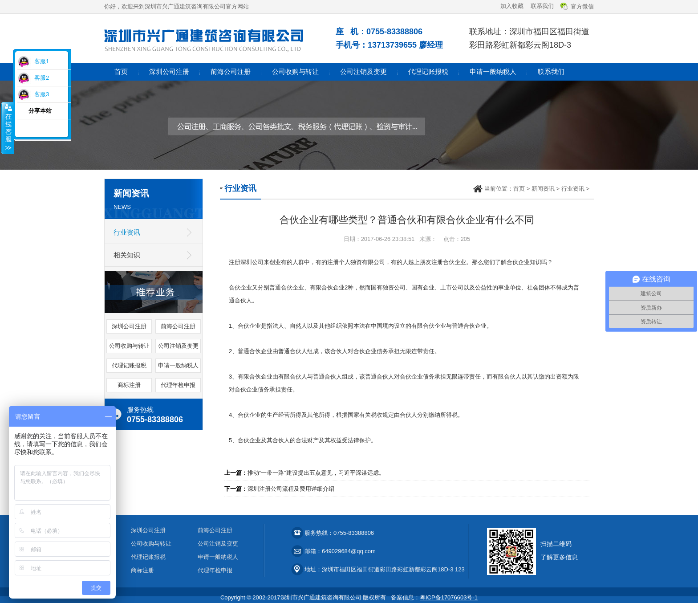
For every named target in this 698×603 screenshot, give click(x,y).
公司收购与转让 (295, 71)
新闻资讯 (543, 188)
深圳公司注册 (169, 71)
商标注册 (129, 385)
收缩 (7, 128)
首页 (121, 71)
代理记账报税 (428, 71)
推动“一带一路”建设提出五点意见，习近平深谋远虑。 (316, 472)
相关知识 (127, 255)
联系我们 (542, 6)
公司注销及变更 (363, 71)
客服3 (41, 94)
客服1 (41, 61)
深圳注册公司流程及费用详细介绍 (291, 488)
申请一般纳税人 (493, 71)
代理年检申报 (178, 385)
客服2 (41, 77)
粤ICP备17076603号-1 (449, 597)
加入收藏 (512, 6)
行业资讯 (127, 232)
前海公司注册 (231, 71)
